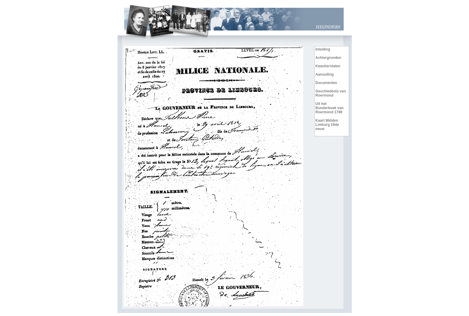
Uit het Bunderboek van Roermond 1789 (330, 108)
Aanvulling (325, 74)
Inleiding (323, 49)
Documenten (326, 83)
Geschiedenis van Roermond (331, 93)
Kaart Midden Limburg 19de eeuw (327, 124)
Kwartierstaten (328, 66)
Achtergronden (328, 58)
